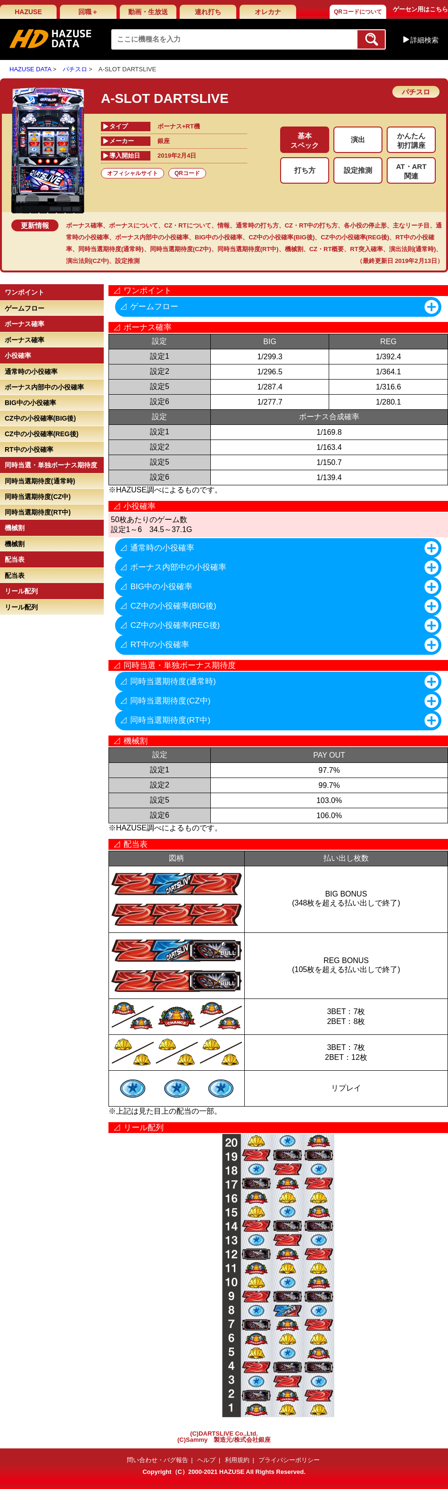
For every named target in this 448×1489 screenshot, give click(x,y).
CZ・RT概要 (326, 249)
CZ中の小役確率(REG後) (355, 237)
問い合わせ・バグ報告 (157, 1460)
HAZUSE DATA (30, 69)
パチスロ (75, 69)
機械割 (294, 249)
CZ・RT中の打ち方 (311, 225)
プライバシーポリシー (289, 1460)
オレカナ (268, 12)
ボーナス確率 (84, 225)
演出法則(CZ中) (87, 260)
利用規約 (237, 1460)
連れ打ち (208, 12)
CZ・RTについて (187, 225)
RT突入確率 (366, 249)
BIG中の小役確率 (218, 237)
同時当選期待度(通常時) (111, 249)
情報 (223, 225)
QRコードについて (358, 11)
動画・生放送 (148, 12)
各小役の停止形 (365, 225)
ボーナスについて (133, 225)
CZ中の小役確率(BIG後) (282, 237)
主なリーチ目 (411, 225)
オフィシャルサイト (132, 173)
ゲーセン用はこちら (420, 9)
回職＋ (88, 12)
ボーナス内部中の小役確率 (152, 237)
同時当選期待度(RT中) (248, 249)
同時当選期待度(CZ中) (180, 249)
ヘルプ (206, 1460)
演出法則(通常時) (412, 249)
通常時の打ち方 (257, 225)
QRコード (187, 173)
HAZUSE (28, 12)
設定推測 (127, 260)
